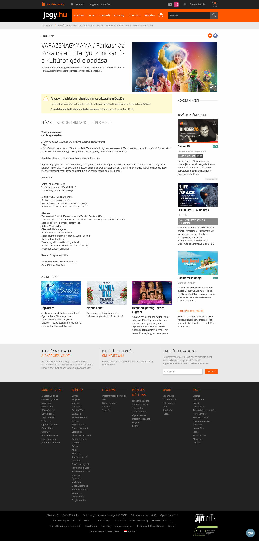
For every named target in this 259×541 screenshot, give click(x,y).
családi (105, 15)
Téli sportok (168, 403)
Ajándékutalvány (55, 4)
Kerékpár (167, 410)
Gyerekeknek (139, 415)
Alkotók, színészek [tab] (71, 123)
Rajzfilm (197, 442)
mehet (211, 371)
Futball (165, 413)
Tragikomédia (79, 500)
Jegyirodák (120, 520)
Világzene (46, 421)
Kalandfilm (198, 428)
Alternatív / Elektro (50, 442)
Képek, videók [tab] (102, 123)
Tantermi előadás (80, 467)
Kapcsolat (84, 520)
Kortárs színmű (79, 417)
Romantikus (199, 406)
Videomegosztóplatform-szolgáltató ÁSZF (105, 515)
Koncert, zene (51, 390)
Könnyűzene (47, 410)
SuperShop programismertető (65, 526)
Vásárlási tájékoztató (63, 520)
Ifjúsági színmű (79, 457)
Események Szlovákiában (150, 526)
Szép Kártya (103, 520)
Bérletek (79, 4)
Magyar (129, 531)
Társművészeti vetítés (204, 410)
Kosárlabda (168, 395)
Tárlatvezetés (139, 411)
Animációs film (200, 417)
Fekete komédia (80, 489)
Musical (75, 403)
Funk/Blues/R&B (49, 435)
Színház (77, 390)
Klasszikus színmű (81, 435)
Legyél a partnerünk (100, 4)
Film (104, 399)
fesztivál (134, 15)
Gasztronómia (109, 403)
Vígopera (76, 493)
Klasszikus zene (49, 395)
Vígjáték (76, 399)
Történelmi (137, 408)
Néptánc (76, 460)
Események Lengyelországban (117, 526)
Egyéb (75, 395)
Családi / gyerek (49, 399)
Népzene (46, 403)
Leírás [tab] (46, 123)
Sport (166, 390)
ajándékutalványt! (55, 356)
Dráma (75, 421)
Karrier (171, 526)
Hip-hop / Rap (48, 439)
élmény (119, 15)
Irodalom (76, 482)
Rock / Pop (47, 406)
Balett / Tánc (78, 410)
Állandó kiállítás (140, 404)
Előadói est (77, 431)
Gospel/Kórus (48, 428)
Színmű (75, 442)
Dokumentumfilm (201, 421)
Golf (164, 406)
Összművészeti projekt (114, 395)
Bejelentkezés (197, 4)
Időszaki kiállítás (140, 400)
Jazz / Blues (47, 417)
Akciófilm (197, 439)
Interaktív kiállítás (141, 418)
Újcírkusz (76, 478)
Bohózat (76, 453)
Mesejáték (77, 406)
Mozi (196, 390)
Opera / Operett (49, 424)
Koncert (106, 406)
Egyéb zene (47, 413)
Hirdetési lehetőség (162, 520)
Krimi (74, 449)
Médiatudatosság (139, 520)
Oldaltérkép (91, 526)
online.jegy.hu (113, 356)
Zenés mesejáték (80, 464)
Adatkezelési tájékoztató (143, 515)
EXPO (135, 426)
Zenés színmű (79, 424)
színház (79, 15)
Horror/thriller (199, 413)
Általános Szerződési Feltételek (63, 515)
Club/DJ (45, 431)
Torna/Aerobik (169, 399)
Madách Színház (186, 283)
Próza (75, 446)
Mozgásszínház (80, 485)
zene (92, 15)
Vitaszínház (78, 496)
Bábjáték (76, 413)
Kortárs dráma (79, 439)
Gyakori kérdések (169, 515)
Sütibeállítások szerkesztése (104, 531)
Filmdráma (198, 399)
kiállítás (150, 15)
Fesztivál (109, 390)
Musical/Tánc (200, 435)
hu (184, 4)
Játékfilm (197, 424)
